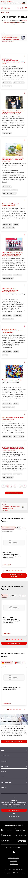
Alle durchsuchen (14, 493)
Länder (13, 22)
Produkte (3, 761)
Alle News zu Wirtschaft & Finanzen (14, 575)
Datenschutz (20, 873)
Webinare (3, 771)
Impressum (7, 873)
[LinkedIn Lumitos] (14, 852)
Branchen (19, 22)
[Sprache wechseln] (23, 8)
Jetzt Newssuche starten (14, 741)
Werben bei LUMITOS (13, 858)
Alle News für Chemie (14, 643)
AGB (14, 873)
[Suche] (18, 8)
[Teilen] (20, 8)
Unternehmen (5, 755)
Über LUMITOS (13, 861)
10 (21, 570)
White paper (4, 766)
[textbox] (14, 531)
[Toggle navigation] (26, 8)
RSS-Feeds (4, 787)
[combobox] (14, 531)
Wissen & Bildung (6, 782)
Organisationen (6, 22)
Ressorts (24, 20)
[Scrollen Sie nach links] (23, 528)
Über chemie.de (14, 864)
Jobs (2, 777)
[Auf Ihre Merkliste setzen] (24, 56)
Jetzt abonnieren (14, 810)
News (2, 750)
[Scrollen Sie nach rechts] (25, 528)
